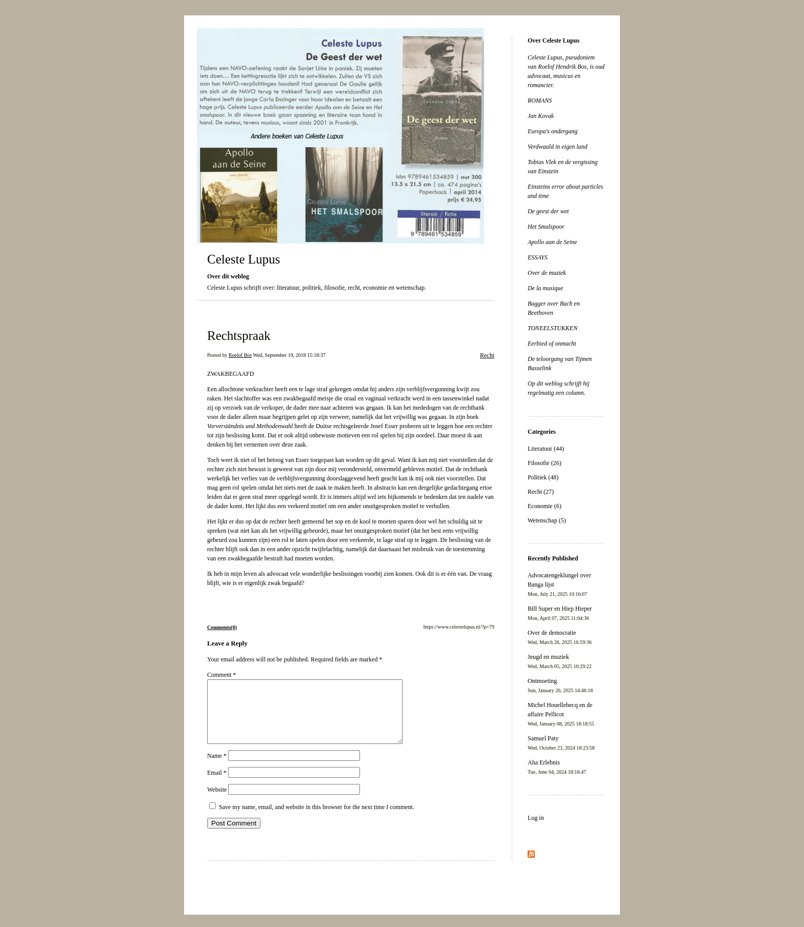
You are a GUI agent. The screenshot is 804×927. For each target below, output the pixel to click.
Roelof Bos (240, 355)
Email (217, 785)
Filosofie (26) (544, 463)
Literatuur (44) (546, 448)
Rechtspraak (239, 335)
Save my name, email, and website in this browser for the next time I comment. (316, 819)
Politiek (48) (543, 477)
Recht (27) (541, 491)
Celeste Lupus (243, 259)
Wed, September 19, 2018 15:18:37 (289, 355)
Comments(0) (222, 627)
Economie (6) (544, 506)
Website (217, 801)
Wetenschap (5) (547, 520)
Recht (487, 355)
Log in (536, 817)
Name (217, 768)
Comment (221, 674)
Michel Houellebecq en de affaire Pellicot (561, 714)
